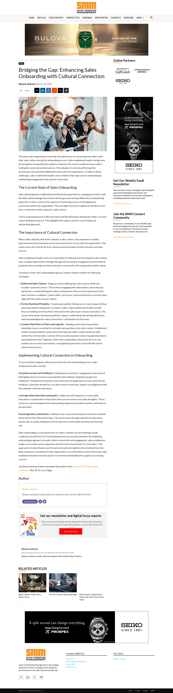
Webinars (87, 17)
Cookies (145, 691)
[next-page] (24, 605)
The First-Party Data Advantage (63, 594)
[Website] (40, 501)
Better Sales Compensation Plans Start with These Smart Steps (91, 597)
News (27, 60)
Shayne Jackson (27, 84)
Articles (41, 17)
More (140, 17)
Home (31, 17)
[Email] (44, 501)
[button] (151, 17)
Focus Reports (56, 17)
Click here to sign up (122, 203)
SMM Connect (119, 659)
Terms (130, 691)
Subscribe (129, 17)
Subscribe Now (71, 531)
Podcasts (116, 17)
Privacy (137, 691)
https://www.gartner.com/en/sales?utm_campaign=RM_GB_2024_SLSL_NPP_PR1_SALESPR (47, 553)
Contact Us (71, 667)
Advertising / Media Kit (76, 661)
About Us (70, 659)
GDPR (153, 691)
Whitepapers (101, 17)
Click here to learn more (123, 237)
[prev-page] (20, 605)
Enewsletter (72, 17)
